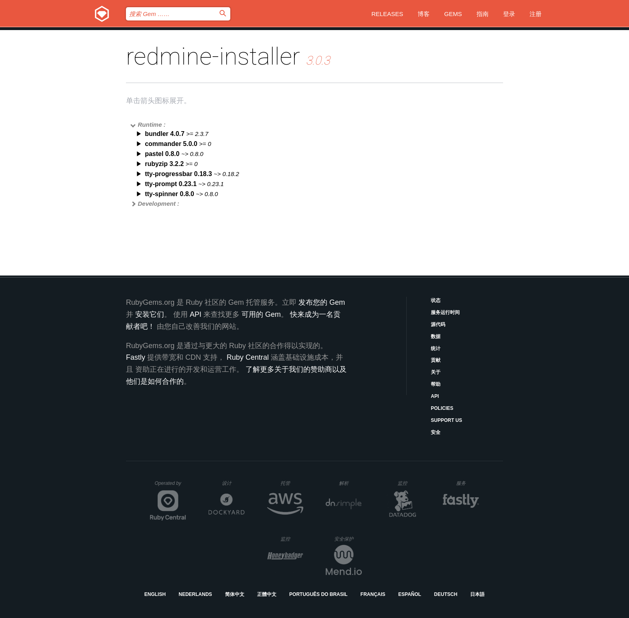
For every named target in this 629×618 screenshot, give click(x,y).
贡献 (435, 360)
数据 (435, 336)
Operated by (170, 486)
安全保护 (348, 539)
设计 (233, 483)
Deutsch (445, 594)
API (435, 396)
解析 (350, 483)
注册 (536, 13)
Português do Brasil (318, 594)
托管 (290, 483)
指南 (483, 13)
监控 (409, 483)
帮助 (435, 384)
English (155, 594)
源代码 (438, 324)
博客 (424, 13)
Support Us (446, 420)
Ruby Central (248, 357)
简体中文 (234, 594)
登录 (509, 13)
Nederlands (195, 594)
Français (373, 594)
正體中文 (266, 594)
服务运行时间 (445, 312)
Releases (387, 13)
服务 (467, 483)
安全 (435, 432)
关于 (435, 372)
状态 (435, 300)
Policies (442, 408)
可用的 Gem (261, 314)
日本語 (477, 594)
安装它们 (149, 314)
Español (409, 594)
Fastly (135, 357)
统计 (435, 348)
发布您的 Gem (321, 302)
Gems (453, 13)
